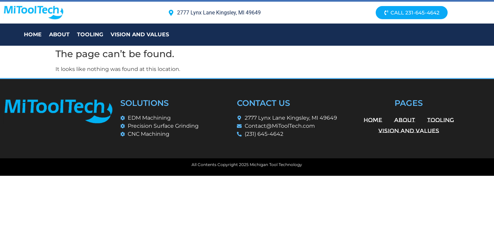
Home (33, 34)
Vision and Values (140, 34)
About (59, 34)
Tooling (90, 34)
